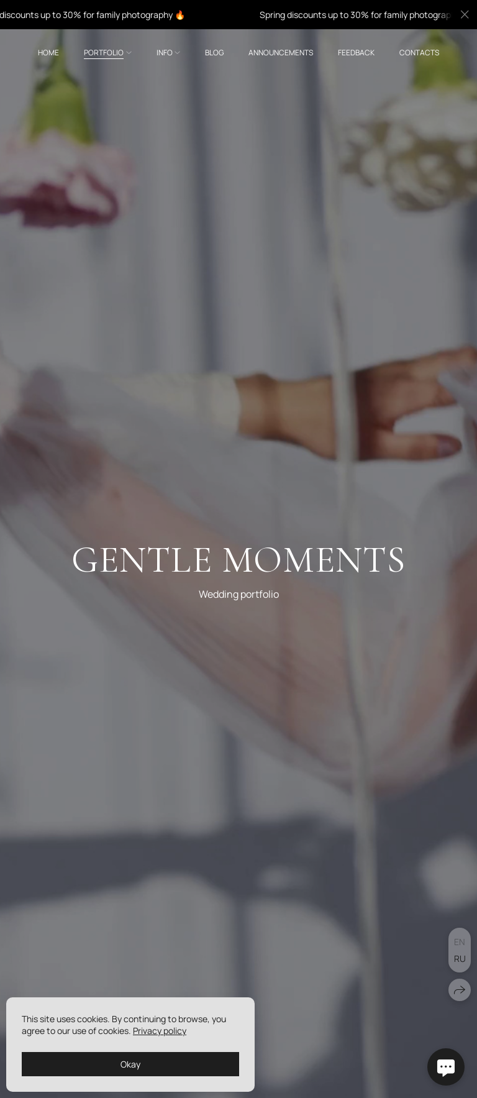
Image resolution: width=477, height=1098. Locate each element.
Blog (214, 52)
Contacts (419, 52)
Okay (130, 1064)
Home (48, 52)
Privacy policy (159, 1030)
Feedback (356, 52)
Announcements (280, 52)
